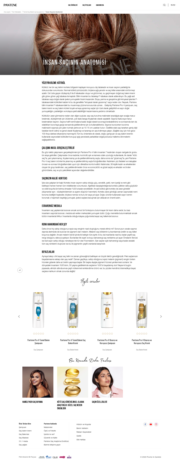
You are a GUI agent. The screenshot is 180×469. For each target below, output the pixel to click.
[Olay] (55, 457)
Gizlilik (78, 436)
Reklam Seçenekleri (83, 432)
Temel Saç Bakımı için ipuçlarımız (33, 12)
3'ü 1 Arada (23, 441)
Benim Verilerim (82, 428)
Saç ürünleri (72, 5)
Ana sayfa (7, 12)
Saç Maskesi (23, 438)
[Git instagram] (156, 424)
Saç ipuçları (86, 5)
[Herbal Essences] (41, 457)
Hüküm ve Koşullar (83, 424)
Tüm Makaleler (16, 12)
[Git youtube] (150, 424)
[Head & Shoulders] (48, 457)
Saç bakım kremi (25, 431)
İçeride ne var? (49, 434)
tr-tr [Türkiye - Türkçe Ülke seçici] (173, 5)
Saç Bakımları (24, 434)
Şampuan (22, 427)
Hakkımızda (100, 5)
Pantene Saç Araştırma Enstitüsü (56, 441)
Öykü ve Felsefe (50, 431)
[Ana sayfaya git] (10, 5)
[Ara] (164, 5)
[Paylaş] (19, 270)
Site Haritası (81, 439)
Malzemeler (48, 427)
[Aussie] (69, 457)
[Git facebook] (145, 424)
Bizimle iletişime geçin (52, 445)
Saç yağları (23, 445)
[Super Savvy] (62, 457)
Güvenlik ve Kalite (50, 438)
